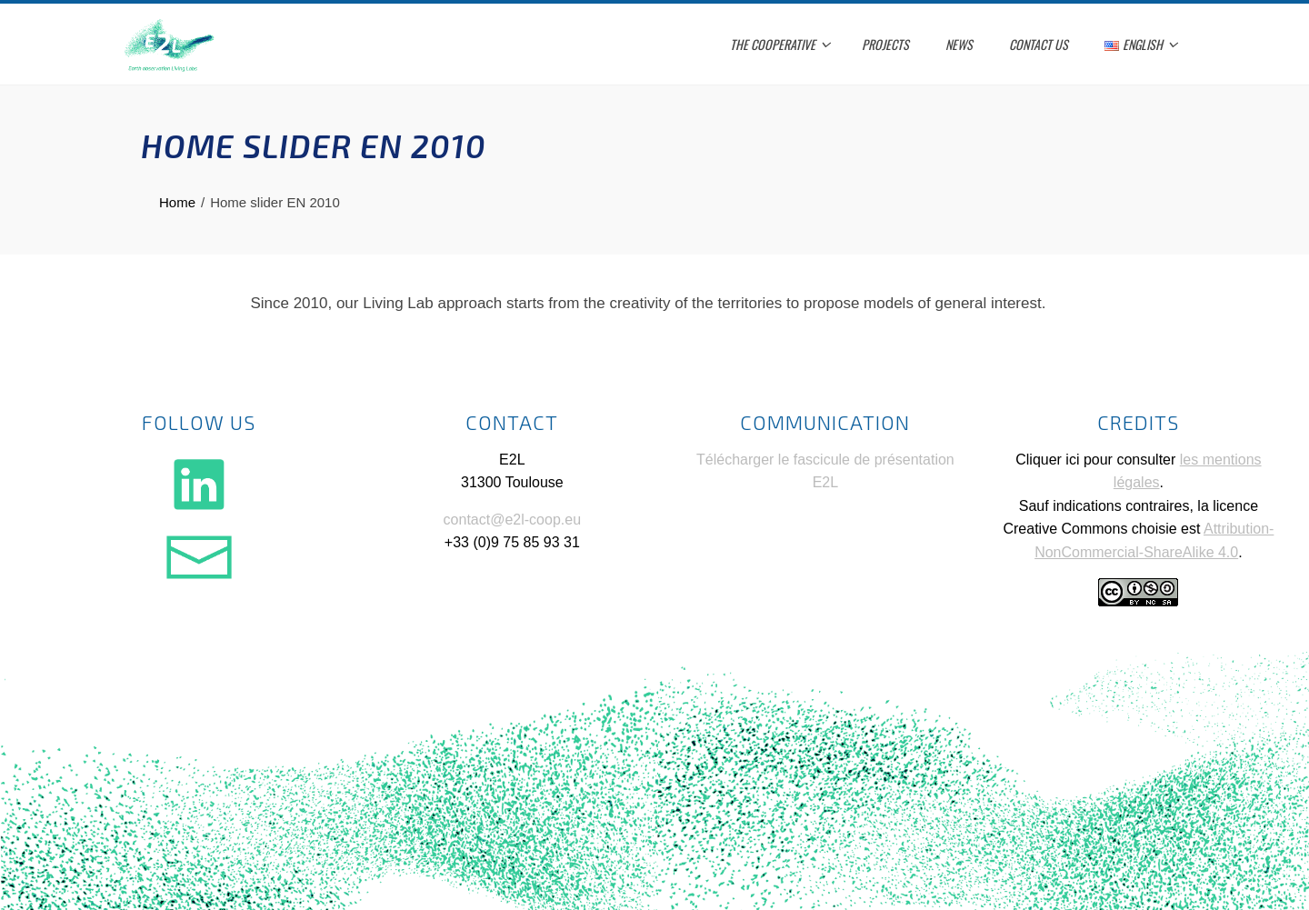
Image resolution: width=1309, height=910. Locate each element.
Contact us (1038, 44)
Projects (885, 44)
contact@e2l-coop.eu (512, 519)
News (959, 44)
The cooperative (780, 44)
